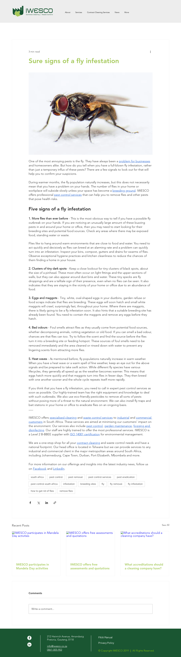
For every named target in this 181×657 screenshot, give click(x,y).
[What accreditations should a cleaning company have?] (145, 544)
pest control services (99, 477)
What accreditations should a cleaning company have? (144, 566)
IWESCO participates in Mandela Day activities (32, 566)
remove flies (66, 491)
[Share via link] (54, 502)
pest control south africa (44, 484)
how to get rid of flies (42, 491)
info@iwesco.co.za (57, 646)
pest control (56, 477)
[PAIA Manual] (117, 637)
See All (165, 524)
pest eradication (126, 477)
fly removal (116, 484)
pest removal (75, 477)
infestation (69, 484)
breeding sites (88, 484)
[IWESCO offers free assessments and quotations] (90, 544)
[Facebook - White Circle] (29, 638)
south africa (37, 477)
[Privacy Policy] (117, 643)
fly (103, 484)
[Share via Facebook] (30, 502)
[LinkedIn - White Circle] (29, 644)
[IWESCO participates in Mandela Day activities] (36, 544)
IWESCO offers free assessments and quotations (90, 566)
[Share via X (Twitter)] (38, 502)
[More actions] (151, 52)
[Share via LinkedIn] (46, 502)
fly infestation (135, 484)
